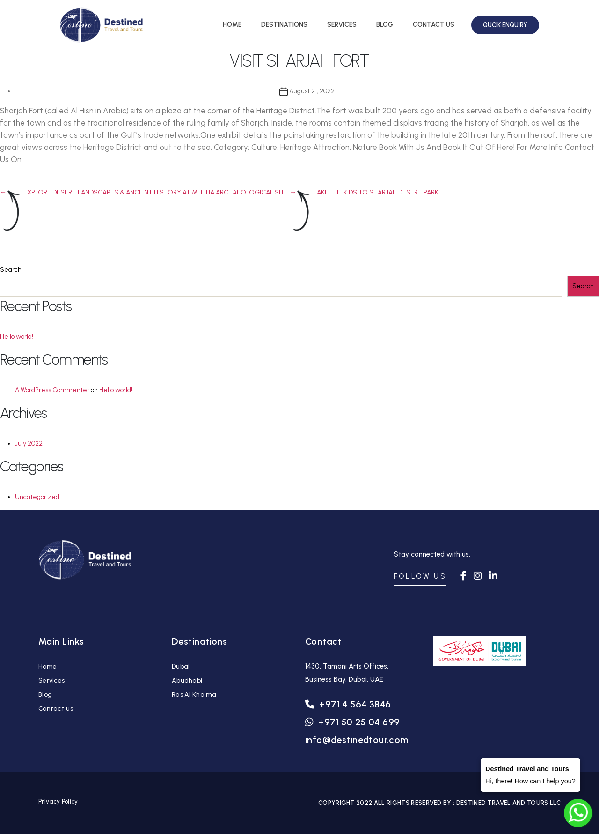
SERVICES (342, 25)
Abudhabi (187, 681)
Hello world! (16, 337)
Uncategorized (37, 497)
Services (51, 681)
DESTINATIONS (284, 25)
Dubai (181, 666)
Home (47, 666)
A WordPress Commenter (52, 390)
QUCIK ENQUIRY (505, 25)
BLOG (384, 25)
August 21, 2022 (312, 91)
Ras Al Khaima (194, 695)
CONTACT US (433, 25)
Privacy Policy (58, 801)
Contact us (55, 709)
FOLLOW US (420, 576)
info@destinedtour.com (357, 739)
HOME (232, 25)
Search (11, 270)
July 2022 (29, 443)
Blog (45, 695)
